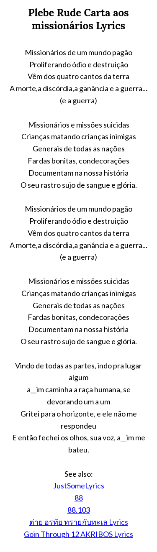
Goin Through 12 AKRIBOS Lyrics (78, 534)
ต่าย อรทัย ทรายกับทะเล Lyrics (78, 521)
